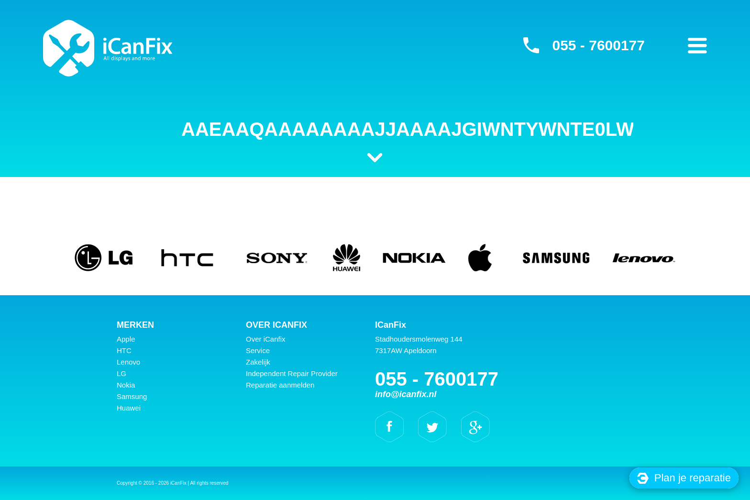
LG (121, 373)
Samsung (132, 396)
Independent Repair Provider (292, 373)
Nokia (126, 385)
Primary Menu (697, 45)
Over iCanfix (266, 339)
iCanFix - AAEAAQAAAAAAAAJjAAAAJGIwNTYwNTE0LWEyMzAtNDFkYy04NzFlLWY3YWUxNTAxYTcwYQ (108, 48)
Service (258, 350)
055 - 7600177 (598, 45)
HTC (124, 350)
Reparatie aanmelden (280, 385)
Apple (126, 339)
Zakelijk (258, 362)
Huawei (129, 408)
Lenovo (128, 362)
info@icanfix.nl (406, 394)
